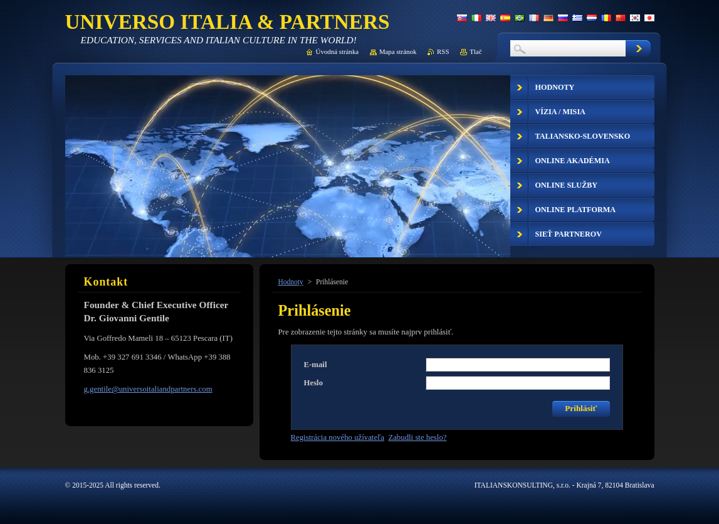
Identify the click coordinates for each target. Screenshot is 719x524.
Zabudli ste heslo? (417, 437)
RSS (443, 51)
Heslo (313, 382)
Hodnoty (290, 282)
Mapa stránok (398, 51)
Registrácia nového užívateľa (337, 437)
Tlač (475, 51)
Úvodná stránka (337, 51)
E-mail (315, 364)
